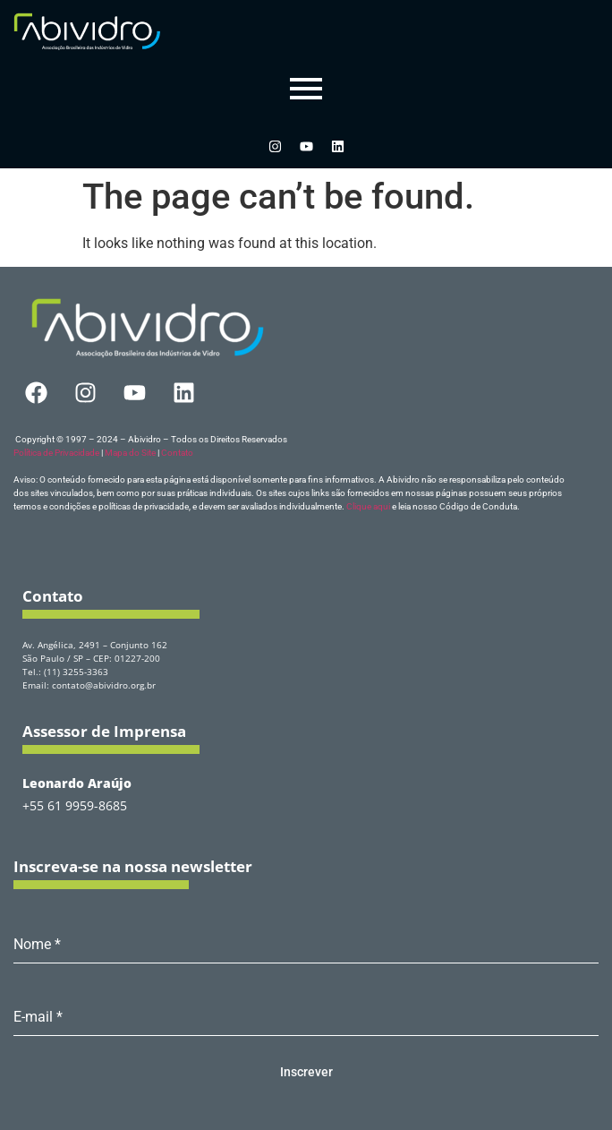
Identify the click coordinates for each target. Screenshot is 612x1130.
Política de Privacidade (56, 453)
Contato (177, 453)
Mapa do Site (130, 453)
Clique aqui (368, 506)
